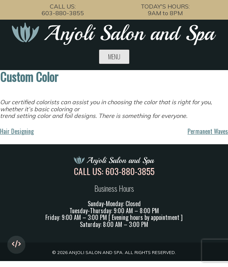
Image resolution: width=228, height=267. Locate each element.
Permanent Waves (208, 131)
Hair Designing (17, 131)
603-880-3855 (63, 13)
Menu (114, 56)
